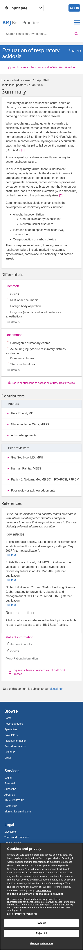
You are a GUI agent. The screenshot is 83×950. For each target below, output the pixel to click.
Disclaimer (10, 831)
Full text (11, 555)
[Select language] (23, 8)
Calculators (11, 735)
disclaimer (56, 688)
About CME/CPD (14, 800)
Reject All (41, 933)
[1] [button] (23, 149)
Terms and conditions (16, 837)
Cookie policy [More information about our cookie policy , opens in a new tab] (43, 890)
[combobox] (38, 34)
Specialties (10, 729)
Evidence (9, 751)
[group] (41, 413)
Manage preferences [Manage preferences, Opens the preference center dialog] (41, 943)
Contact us (10, 806)
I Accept (41, 923)
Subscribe (10, 789)
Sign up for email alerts (17, 811)
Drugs (7, 757)
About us (9, 794)
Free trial (9, 783)
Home (7, 718)
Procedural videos (15, 746)
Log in (74, 7)
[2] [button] (61, 195)
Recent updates (13, 723)
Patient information (15, 740)
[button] (69, 51)
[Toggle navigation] (77, 22)
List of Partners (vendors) (22, 913)
